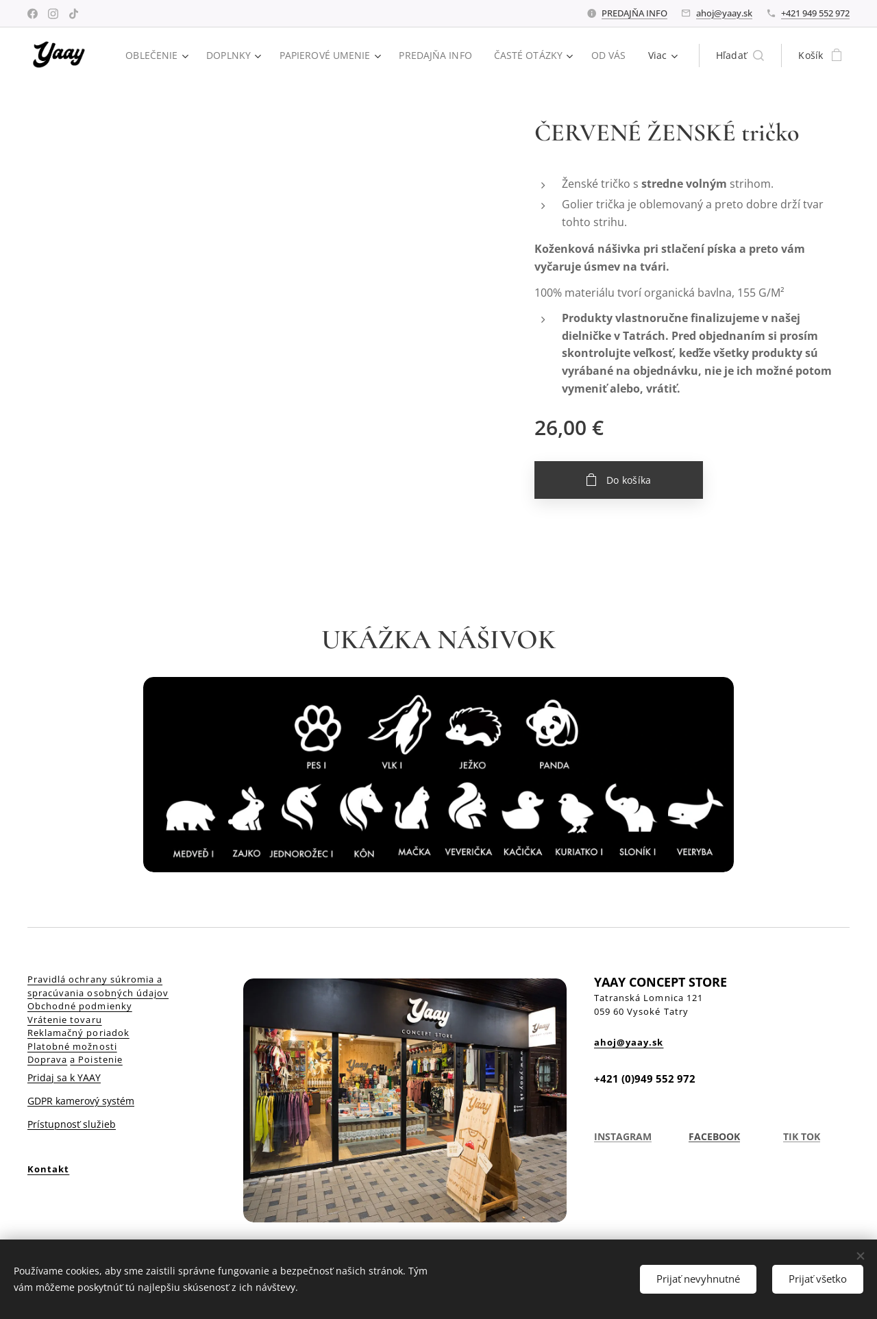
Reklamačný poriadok (78, 1032)
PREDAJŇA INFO (634, 13)
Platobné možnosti (72, 1046)
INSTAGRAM (623, 1136)
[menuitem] (209, 55)
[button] (740, 55)
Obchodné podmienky (79, 1006)
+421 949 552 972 (815, 13)
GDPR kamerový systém (80, 1100)
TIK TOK (800, 1136)
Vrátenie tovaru (64, 1019)
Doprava (47, 1059)
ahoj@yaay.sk (724, 13)
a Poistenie (96, 1059)
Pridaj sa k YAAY (64, 1077)
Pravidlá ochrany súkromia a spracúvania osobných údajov (98, 986)
